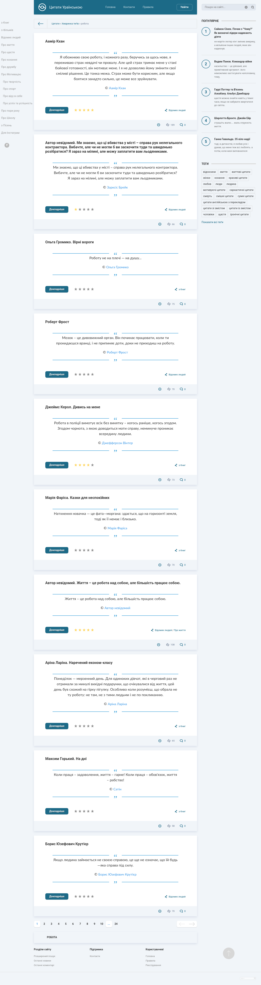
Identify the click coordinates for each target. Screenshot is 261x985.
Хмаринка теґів (70, 23)
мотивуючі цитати (214, 190)
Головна (110, 7)
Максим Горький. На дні (66, 759)
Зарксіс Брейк (117, 187)
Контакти (129, 7)
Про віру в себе (13, 101)
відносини (209, 171)
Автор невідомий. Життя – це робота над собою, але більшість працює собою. (113, 583)
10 (101, 923)
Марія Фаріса (117, 528)
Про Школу (8, 129)
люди (219, 184)
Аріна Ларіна (117, 704)
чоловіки (208, 214)
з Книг (6, 22)
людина (231, 184)
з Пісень (7, 137)
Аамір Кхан (55, 41)
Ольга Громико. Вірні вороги (69, 242)
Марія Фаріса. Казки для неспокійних (77, 497)
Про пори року (10, 121)
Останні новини (42, 960)
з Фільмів (7, 30)
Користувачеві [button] (155, 949)
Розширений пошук (44, 956)
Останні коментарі (44, 965)
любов (207, 184)
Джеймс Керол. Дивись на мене (72, 407)
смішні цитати (224, 196)
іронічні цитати (239, 214)
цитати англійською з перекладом (224, 202)
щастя (222, 214)
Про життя (8, 46)
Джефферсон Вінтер (117, 443)
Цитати (56, 23)
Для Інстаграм (11, 145)
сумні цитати (246, 196)
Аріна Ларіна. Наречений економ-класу (79, 662)
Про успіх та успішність (11, 111)
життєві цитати (241, 171)
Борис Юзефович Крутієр (66, 844)
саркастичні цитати (242, 190)
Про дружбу (9, 70)
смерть (207, 196)
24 (116, 923)
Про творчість (12, 86)
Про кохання (9, 62)
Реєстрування (153, 965)
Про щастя (8, 54)
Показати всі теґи (212, 222)
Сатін (117, 789)
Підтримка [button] (96, 949)
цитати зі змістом (214, 208)
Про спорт (10, 94)
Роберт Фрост (57, 322)
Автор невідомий (117, 608)
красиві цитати (238, 177)
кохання (220, 177)
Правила (148, 7)
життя (223, 171)
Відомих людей (11, 38)
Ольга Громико (117, 267)
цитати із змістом (240, 208)
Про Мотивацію (11, 78)
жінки (206, 177)
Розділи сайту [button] (42, 949)
